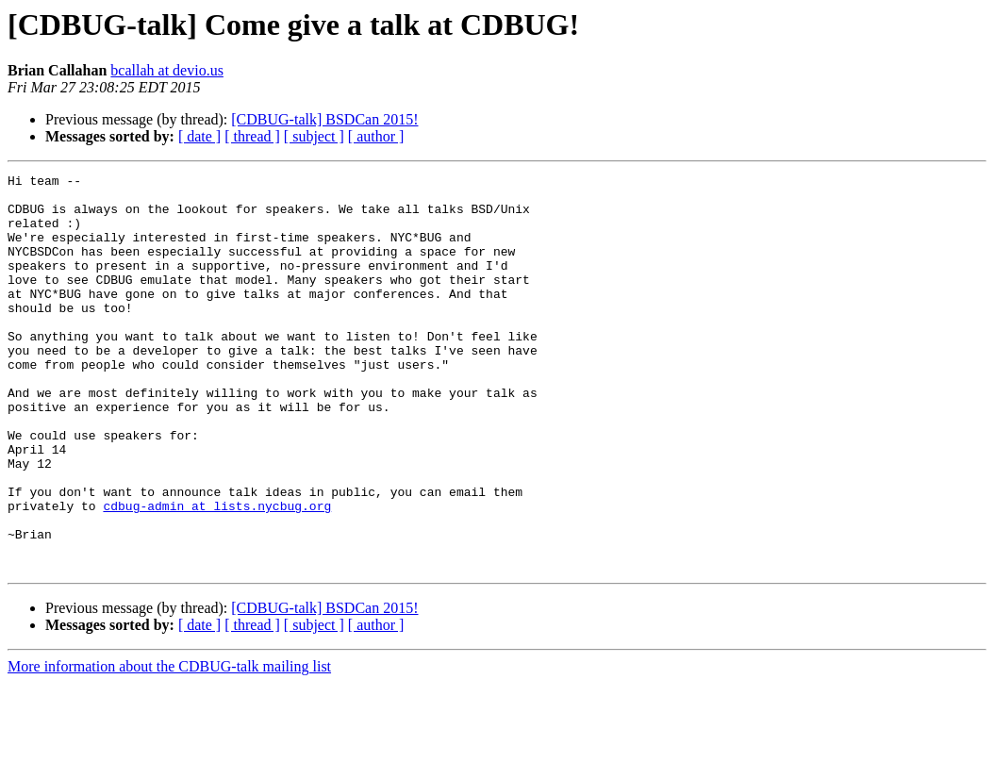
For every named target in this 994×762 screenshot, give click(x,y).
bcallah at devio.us (167, 70)
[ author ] (376, 136)
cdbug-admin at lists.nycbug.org (217, 573)
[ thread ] (252, 136)
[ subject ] (314, 136)
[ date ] (199, 136)
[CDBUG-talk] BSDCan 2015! (324, 119)
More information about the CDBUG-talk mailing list (169, 745)
